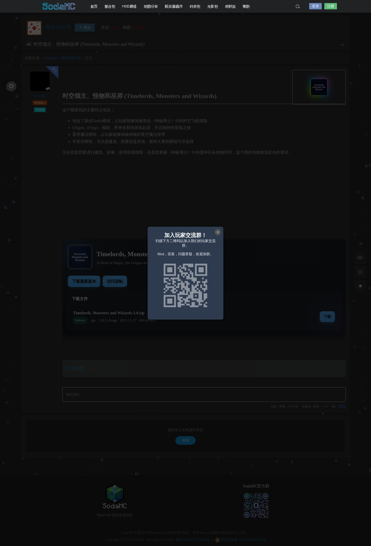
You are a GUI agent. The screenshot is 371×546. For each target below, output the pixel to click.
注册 (330, 6)
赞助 (246, 6)
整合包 (110, 6)
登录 (315, 6)
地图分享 (151, 6)
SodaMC (59, 6)
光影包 (212, 6)
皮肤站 (230, 6)
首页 (94, 6)
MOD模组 (129, 6)
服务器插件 (174, 6)
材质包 (195, 6)
